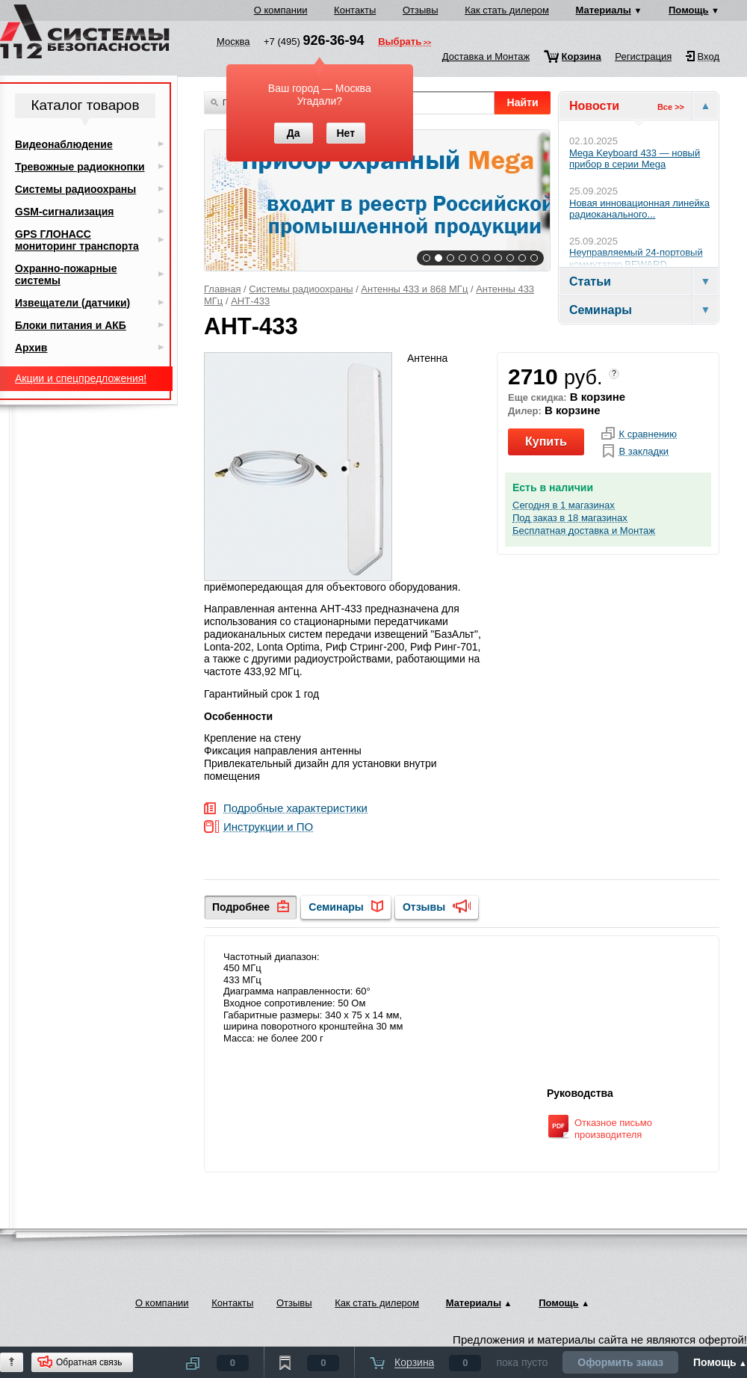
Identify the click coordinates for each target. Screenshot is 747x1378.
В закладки (644, 451)
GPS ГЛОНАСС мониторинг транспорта (77, 240)
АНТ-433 (250, 301)
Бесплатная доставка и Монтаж (583, 530)
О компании (281, 10)
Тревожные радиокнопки (80, 167)
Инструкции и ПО (268, 827)
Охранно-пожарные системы (66, 274)
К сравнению (648, 434)
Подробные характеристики (295, 808)
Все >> (670, 106)
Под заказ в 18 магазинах (569, 518)
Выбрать (399, 42)
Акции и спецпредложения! (80, 378)
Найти (523, 102)
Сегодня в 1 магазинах (563, 505)
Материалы (603, 10)
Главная (222, 289)
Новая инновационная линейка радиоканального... (639, 209)
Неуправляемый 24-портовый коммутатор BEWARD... (636, 258)
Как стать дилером (507, 10)
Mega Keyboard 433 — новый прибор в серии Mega (634, 158)
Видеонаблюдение (64, 144)
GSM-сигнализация (64, 212)
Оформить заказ (620, 1362)
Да (293, 133)
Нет (345, 133)
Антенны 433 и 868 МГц (414, 289)
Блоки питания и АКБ (70, 325)
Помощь (688, 10)
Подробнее (241, 907)
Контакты (355, 10)
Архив (31, 348)
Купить (546, 441)
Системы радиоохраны (301, 289)
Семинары (336, 907)
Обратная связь (89, 1362)
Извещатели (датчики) (72, 303)
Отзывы (420, 10)
